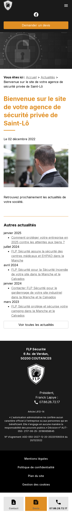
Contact (13, 508)
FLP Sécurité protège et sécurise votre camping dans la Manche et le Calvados (39, 310)
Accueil (31, 77)
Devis (36, 508)
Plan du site (36, 475)
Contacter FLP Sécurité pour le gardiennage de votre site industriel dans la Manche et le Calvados (36, 292)
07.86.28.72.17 (47, 402)
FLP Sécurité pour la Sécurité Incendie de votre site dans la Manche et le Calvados (39, 274)
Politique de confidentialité (36, 467)
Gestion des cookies (36, 484)
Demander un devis (36, 25)
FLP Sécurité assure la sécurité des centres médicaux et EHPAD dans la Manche (37, 255)
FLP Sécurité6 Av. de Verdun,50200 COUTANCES (36, 353)
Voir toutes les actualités (36, 325)
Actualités (48, 77)
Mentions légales (36, 458)
